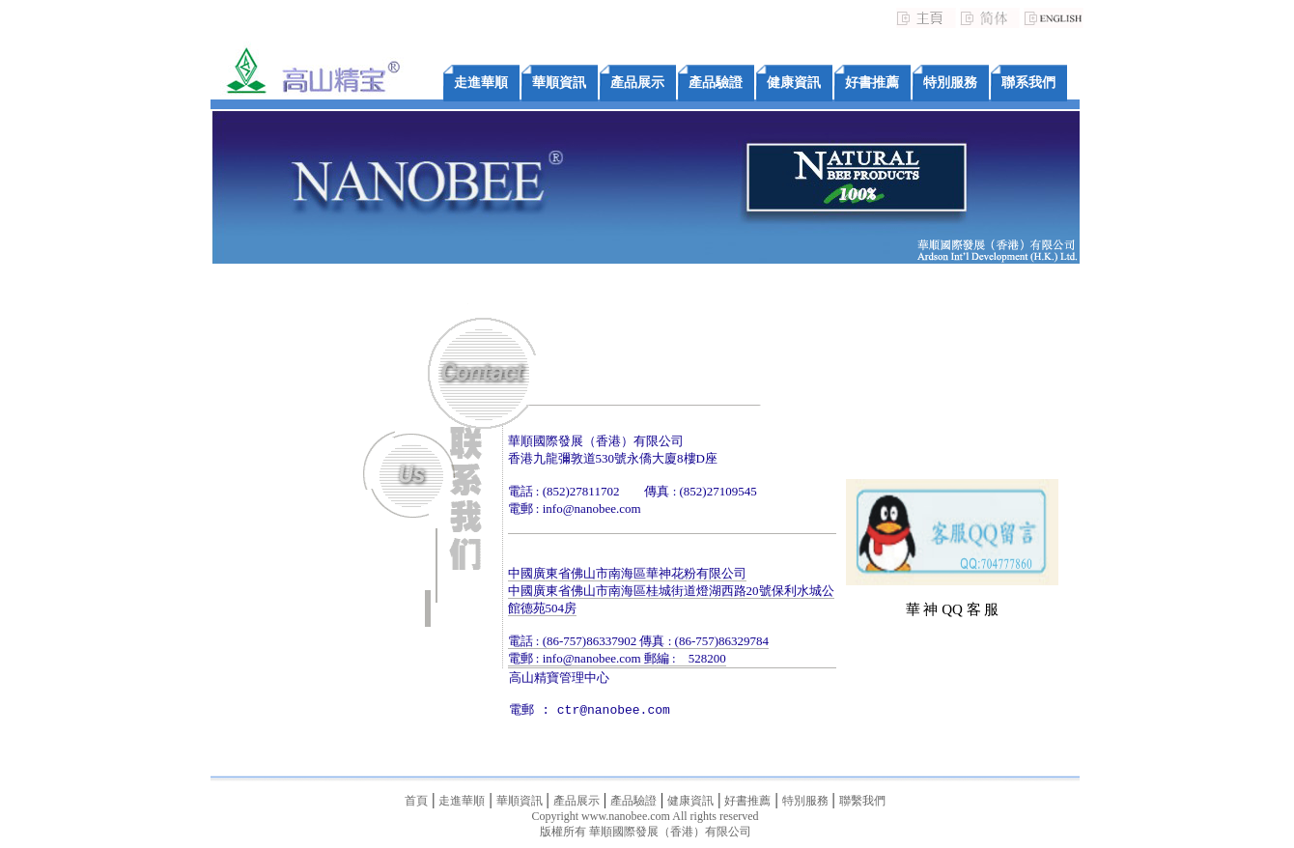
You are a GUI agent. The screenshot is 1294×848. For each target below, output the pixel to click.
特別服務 (950, 82)
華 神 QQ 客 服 (952, 609)
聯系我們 (1028, 82)
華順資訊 (559, 82)
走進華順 (481, 82)
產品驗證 (716, 82)
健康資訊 (794, 82)
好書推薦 (872, 82)
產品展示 (637, 82)
